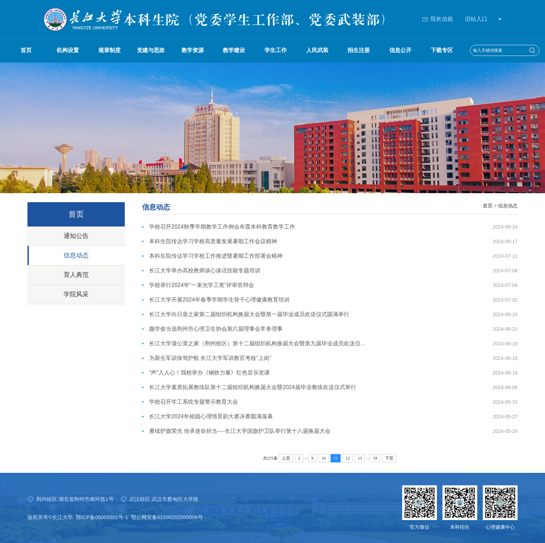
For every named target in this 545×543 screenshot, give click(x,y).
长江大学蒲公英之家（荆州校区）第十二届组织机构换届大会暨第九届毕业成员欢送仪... (257, 343)
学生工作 (276, 50)
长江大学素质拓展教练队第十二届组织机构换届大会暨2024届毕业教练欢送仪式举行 (252, 387)
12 (347, 458)
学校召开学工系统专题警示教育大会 (193, 402)
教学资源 (192, 50)
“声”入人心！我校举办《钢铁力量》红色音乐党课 (209, 373)
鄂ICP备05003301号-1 (102, 517)
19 (375, 458)
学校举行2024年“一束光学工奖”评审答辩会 (201, 285)
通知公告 (76, 235)
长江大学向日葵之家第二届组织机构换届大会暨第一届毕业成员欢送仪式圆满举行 (249, 314)
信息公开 (400, 50)
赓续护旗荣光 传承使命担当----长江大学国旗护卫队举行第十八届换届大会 (240, 431)
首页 (26, 50)
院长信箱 (437, 19)
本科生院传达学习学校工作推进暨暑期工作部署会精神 (216, 256)
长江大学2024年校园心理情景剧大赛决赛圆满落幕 (211, 416)
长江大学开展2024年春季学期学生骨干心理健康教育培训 (219, 300)
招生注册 (359, 50)
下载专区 (442, 50)
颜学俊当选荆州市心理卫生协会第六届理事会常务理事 (216, 329)
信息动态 (76, 255)
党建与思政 (151, 50)
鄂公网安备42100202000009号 (167, 517)
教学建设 (234, 50)
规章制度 (109, 50)
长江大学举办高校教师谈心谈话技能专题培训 (204, 270)
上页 (286, 458)
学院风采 (76, 294)
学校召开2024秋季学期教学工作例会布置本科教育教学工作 (222, 227)
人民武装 (317, 50)
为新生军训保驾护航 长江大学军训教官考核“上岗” (210, 358)
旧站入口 (476, 19)
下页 (389, 458)
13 (360, 458)
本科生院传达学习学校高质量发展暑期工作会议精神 (213, 241)
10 (324, 458)
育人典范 (76, 274)
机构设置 (68, 50)
